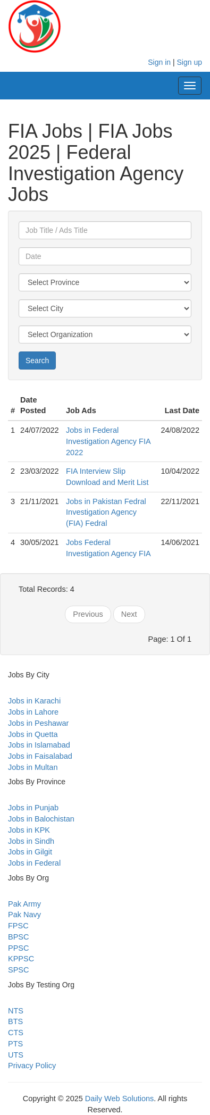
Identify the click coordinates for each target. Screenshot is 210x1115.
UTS (15, 1055)
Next (129, 614)
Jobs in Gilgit (30, 852)
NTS (15, 1011)
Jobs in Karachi (34, 701)
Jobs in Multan (33, 767)
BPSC (18, 937)
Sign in (159, 62)
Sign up (189, 62)
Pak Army (24, 904)
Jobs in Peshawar (38, 723)
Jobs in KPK (29, 830)
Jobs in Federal (34, 863)
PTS (15, 1043)
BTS (15, 1021)
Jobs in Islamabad (39, 745)
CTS (15, 1032)
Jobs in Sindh (31, 841)
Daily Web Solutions (119, 1098)
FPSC (18, 925)
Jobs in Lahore (33, 712)
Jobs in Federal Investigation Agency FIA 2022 (108, 441)
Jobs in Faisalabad (40, 756)
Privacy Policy (32, 1065)
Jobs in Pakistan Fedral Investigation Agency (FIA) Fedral (106, 512)
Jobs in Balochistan (41, 819)
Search (37, 360)
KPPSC (21, 958)
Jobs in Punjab (33, 807)
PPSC (18, 948)
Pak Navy (24, 914)
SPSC (18, 970)
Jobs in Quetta (33, 734)
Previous (88, 614)
